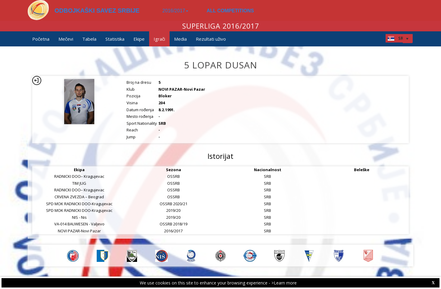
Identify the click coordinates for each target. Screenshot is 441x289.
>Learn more (284, 283)
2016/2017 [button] (175, 10)
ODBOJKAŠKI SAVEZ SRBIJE (97, 10)
